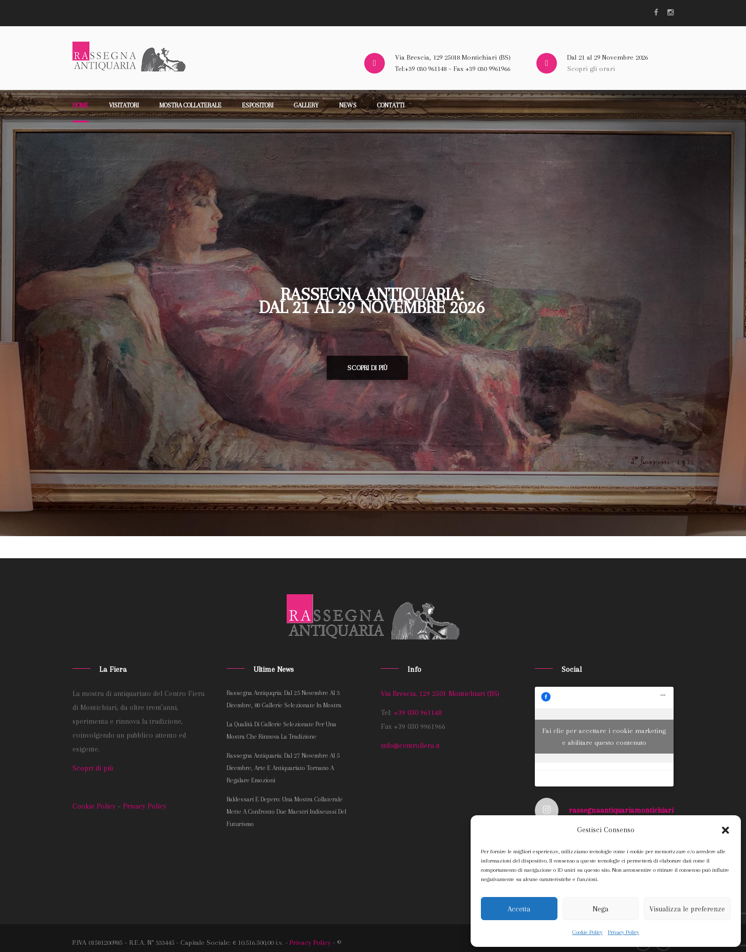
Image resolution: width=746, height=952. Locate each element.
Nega (600, 909)
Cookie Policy (587, 932)
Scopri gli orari (591, 68)
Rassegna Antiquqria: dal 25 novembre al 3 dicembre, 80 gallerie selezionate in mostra (284, 699)
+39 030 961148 (418, 712)
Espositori (257, 105)
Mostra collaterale (190, 105)
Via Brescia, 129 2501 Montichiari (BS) (440, 693)
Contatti (390, 105)
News (348, 105)
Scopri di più (367, 368)
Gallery (306, 105)
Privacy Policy (623, 932)
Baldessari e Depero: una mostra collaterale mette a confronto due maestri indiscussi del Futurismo (286, 812)
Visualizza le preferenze (687, 909)
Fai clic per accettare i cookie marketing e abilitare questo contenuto (604, 736)
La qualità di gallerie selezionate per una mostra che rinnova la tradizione (282, 730)
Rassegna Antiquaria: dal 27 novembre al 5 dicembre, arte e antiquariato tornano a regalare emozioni (283, 768)
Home (80, 105)
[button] (725, 830)
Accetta (519, 909)
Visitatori (124, 105)
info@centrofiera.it (410, 745)
